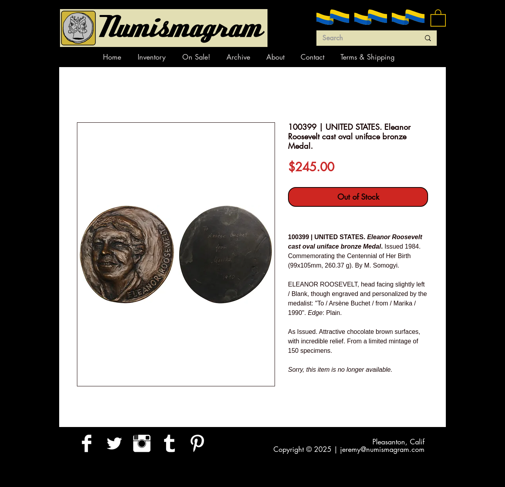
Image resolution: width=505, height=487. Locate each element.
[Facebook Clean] (86, 443)
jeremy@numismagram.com (382, 449)
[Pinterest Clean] (197, 443)
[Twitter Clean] (114, 443)
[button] (438, 17)
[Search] (365, 38)
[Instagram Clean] (142, 443)
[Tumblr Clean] (169, 443)
